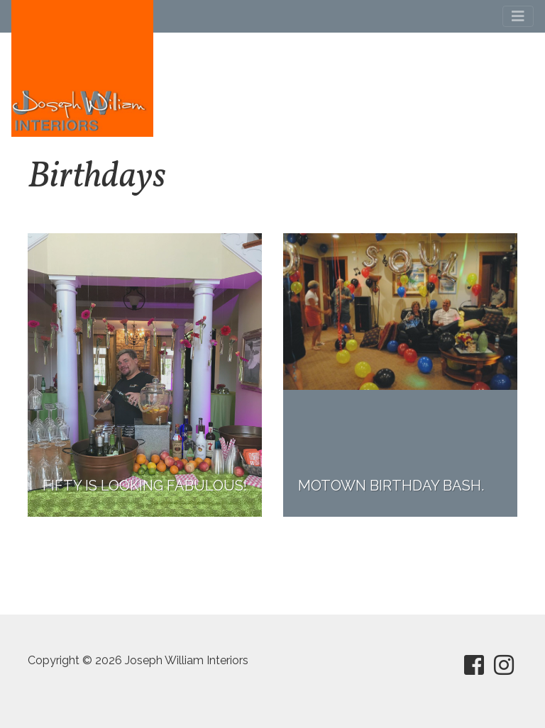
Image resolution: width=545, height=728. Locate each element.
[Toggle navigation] (518, 16)
